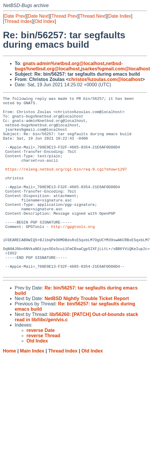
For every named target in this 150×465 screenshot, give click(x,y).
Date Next (38, 16)
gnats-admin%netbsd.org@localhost (63, 63)
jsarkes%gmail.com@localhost (115, 68)
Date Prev (14, 16)
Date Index (119, 16)
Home (9, 386)
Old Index (45, 21)
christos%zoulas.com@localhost (105, 79)
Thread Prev (64, 16)
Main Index (32, 386)
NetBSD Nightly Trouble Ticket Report (86, 333)
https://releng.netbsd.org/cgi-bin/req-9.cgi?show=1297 (66, 184)
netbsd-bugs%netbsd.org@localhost (69, 66)
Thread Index (18, 21)
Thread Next (93, 16)
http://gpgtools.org (73, 253)
